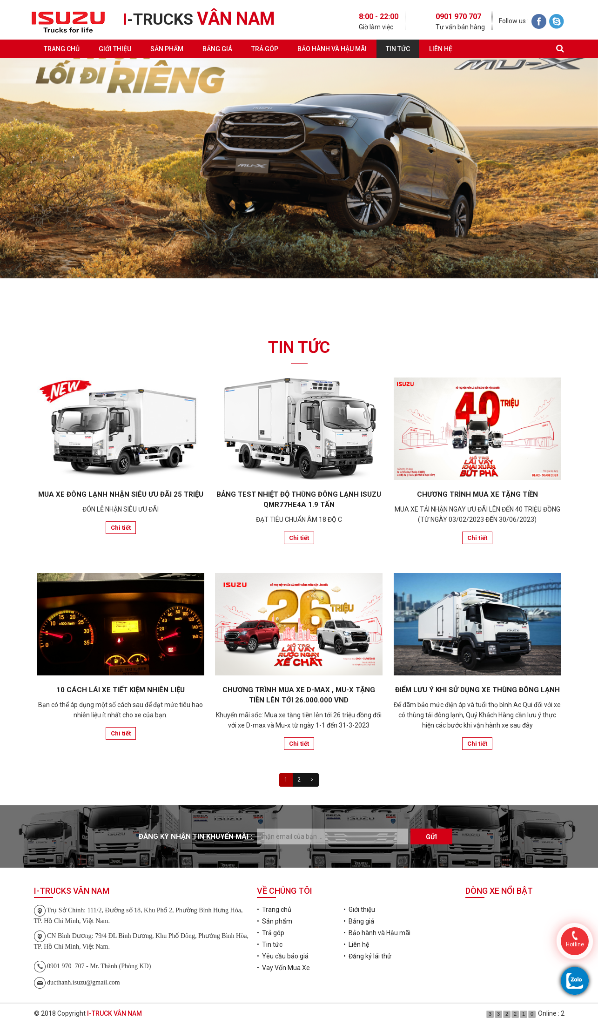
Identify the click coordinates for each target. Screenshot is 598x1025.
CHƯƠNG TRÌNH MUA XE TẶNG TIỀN (477, 494)
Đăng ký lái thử (298, 306)
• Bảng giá (358, 921)
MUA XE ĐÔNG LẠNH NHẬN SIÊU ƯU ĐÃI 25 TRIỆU (120, 494)
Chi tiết (121, 527)
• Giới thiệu (359, 909)
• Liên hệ (356, 944)
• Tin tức (269, 944)
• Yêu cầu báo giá (283, 956)
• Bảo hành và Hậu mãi (376, 933)
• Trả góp (270, 933)
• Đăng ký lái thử (367, 956)
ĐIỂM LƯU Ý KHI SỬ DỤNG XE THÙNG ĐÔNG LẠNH (477, 690)
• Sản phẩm (274, 921)
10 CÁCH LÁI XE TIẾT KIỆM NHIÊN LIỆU (120, 690)
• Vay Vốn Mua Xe (283, 967)
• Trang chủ (274, 909)
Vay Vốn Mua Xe (477, 306)
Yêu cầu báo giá (120, 306)
